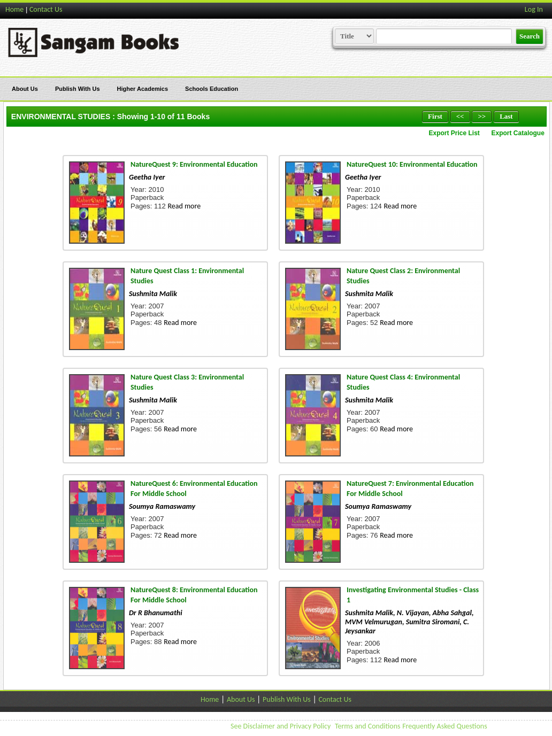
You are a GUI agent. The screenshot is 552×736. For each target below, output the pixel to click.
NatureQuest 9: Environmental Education (194, 164)
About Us (25, 89)
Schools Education (211, 89)
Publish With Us (77, 89)
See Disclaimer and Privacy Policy (281, 726)
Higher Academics (142, 89)
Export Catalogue (518, 133)
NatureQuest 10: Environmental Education (412, 164)
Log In (534, 9)
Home (14, 9)
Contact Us (46, 9)
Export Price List (453, 133)
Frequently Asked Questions (444, 726)
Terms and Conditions (368, 726)
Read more (184, 206)
